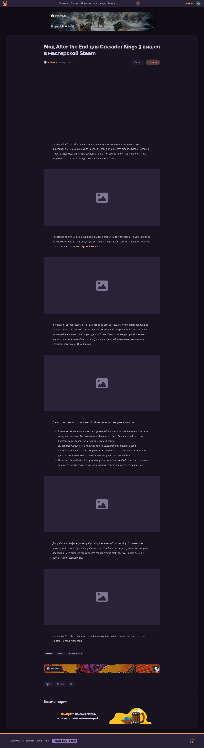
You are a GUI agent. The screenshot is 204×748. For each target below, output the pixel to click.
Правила (15, 740)
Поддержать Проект (64, 741)
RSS (46, 740)
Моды (60, 653)
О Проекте (28, 740)
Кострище (99, 3)
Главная (63, 3)
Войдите (67, 714)
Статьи (74, 3)
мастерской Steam (87, 246)
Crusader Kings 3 (75, 653)
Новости (86, 3)
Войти (189, 3)
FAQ (39, 740)
